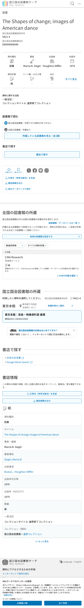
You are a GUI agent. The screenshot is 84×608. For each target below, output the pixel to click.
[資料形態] (37, 245)
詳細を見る (8, 595)
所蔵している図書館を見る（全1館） (42, 135)
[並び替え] (14, 245)
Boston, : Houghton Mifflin (18, 471)
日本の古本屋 (15, 357)
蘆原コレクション (32, 534)
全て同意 (63, 603)
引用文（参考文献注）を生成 (20, 177)
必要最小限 (22, 603)
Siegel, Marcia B (13, 459)
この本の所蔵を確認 (68, 276)
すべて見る (71, 79)
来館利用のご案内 (61, 306)
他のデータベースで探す (18, 188)
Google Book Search (20, 362)
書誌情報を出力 (14, 183)
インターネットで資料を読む (15, 573)
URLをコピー (18, 170)
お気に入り (9, 170)
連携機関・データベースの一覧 (64, 223)
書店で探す (42, 154)
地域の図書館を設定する (55, 236)
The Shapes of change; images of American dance (31, 434)
